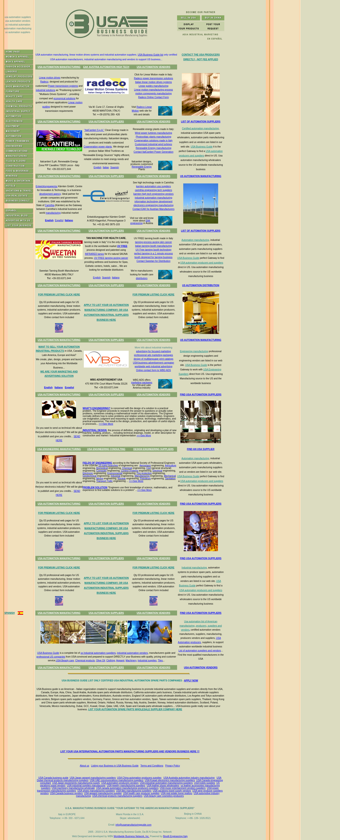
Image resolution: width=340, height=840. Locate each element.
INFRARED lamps (94, 254)
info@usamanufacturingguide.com (133, 824)
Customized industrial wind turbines (153, 144)
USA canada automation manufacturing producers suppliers (127, 788)
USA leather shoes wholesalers (163, 785)
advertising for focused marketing (153, 351)
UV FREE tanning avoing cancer (111, 258)
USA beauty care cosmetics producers (164, 796)
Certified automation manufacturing (200, 128)
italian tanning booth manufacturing (153, 246)
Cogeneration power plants (98, 146)
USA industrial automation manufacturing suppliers (166, 783)
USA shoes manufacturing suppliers (96, 790)
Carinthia (49, 205)
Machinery (131, 660)
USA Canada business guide (53, 777)
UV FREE (122, 246)
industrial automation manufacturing (153, 197)
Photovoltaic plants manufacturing (153, 136)
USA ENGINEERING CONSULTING (106, 449)
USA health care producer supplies (141, 793)
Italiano (69, 220)
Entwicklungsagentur (46, 186)
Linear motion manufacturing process (153, 89)
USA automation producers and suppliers (201, 262)
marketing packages (141, 382)
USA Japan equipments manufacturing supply (76, 783)
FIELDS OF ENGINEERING (97, 463)
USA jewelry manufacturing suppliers (126, 785)
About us (84, 765)
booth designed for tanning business (154, 257)
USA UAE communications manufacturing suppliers (116, 780)
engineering (136, 223)
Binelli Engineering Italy (175, 836)
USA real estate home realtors (176, 793)
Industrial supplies (147, 660)
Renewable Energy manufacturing (153, 148)
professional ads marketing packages (153, 355)
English (98, 167)
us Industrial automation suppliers (98, 653)
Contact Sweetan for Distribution (153, 261)
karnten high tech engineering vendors (153, 194)
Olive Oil (100, 660)
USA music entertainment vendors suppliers (183, 788)
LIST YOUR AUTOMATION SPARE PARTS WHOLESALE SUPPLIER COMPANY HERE (135, 709)
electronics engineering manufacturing (154, 205)
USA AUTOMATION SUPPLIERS (106, 121)
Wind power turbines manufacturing (153, 133)
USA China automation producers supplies (139, 777)
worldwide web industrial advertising (153, 366)
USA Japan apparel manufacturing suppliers (93, 777)
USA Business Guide (201, 146)
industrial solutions (45, 90)
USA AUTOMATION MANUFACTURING (59, 67)
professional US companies (50, 656)
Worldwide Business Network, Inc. (131, 836)
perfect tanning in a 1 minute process (153, 253)
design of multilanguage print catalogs (153, 359)
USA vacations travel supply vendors (172, 790)
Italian (106, 167)
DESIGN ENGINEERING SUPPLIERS (153, 449)
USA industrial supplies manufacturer (86, 785)
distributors (142, 278)
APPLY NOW (191, 680)
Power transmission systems (63, 86)
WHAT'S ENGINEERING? (96, 408)
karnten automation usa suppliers (153, 186)
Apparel (120, 660)
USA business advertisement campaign (153, 362)
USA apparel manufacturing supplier (103, 793)
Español (59, 220)
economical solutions (64, 98)
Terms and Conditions (151, 765)
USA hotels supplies (204, 783)
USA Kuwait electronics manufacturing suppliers (170, 780)
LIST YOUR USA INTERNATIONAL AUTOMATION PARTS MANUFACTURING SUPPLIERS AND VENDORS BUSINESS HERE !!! (129, 751)
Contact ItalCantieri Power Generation (153, 152)
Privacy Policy (172, 765)
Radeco (44, 81)
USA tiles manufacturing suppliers (134, 790)
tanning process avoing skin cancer (153, 242)
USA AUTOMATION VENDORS (153, 67)
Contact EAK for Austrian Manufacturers (153, 209)
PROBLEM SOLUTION (95, 487)
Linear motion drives (49, 77)
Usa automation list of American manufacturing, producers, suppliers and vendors (201, 625)
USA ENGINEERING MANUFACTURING (59, 449)
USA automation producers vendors (120, 783)
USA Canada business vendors (66, 793)
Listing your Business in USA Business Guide (115, 765)
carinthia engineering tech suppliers (153, 190)
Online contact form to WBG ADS (153, 370)
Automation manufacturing (195, 240)
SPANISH (9, 613)
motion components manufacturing (153, 93)
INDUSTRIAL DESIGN (95, 430)
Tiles (160, 660)
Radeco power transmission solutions (153, 78)
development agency (50, 194)
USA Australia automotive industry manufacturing (189, 777)
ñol (72, 387)
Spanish (114, 167)
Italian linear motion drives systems (153, 82)
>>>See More (106, 424)
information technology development (154, 201)
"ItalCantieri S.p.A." (94, 130)
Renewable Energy (142, 166)
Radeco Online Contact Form (153, 97)
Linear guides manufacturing (153, 86)
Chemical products (85, 660)
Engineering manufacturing (194, 351)
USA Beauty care (65, 660)
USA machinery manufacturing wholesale (73, 788)
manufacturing (53, 213)
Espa (67, 387)
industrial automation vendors (132, 653)
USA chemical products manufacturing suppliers (117, 796)
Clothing (110, 660)
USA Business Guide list (150, 54)
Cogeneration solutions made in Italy (153, 140)
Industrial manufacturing (194, 567)
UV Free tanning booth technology (153, 249)
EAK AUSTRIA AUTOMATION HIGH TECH (106, 67)
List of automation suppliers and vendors (199, 650)
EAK (148, 220)
